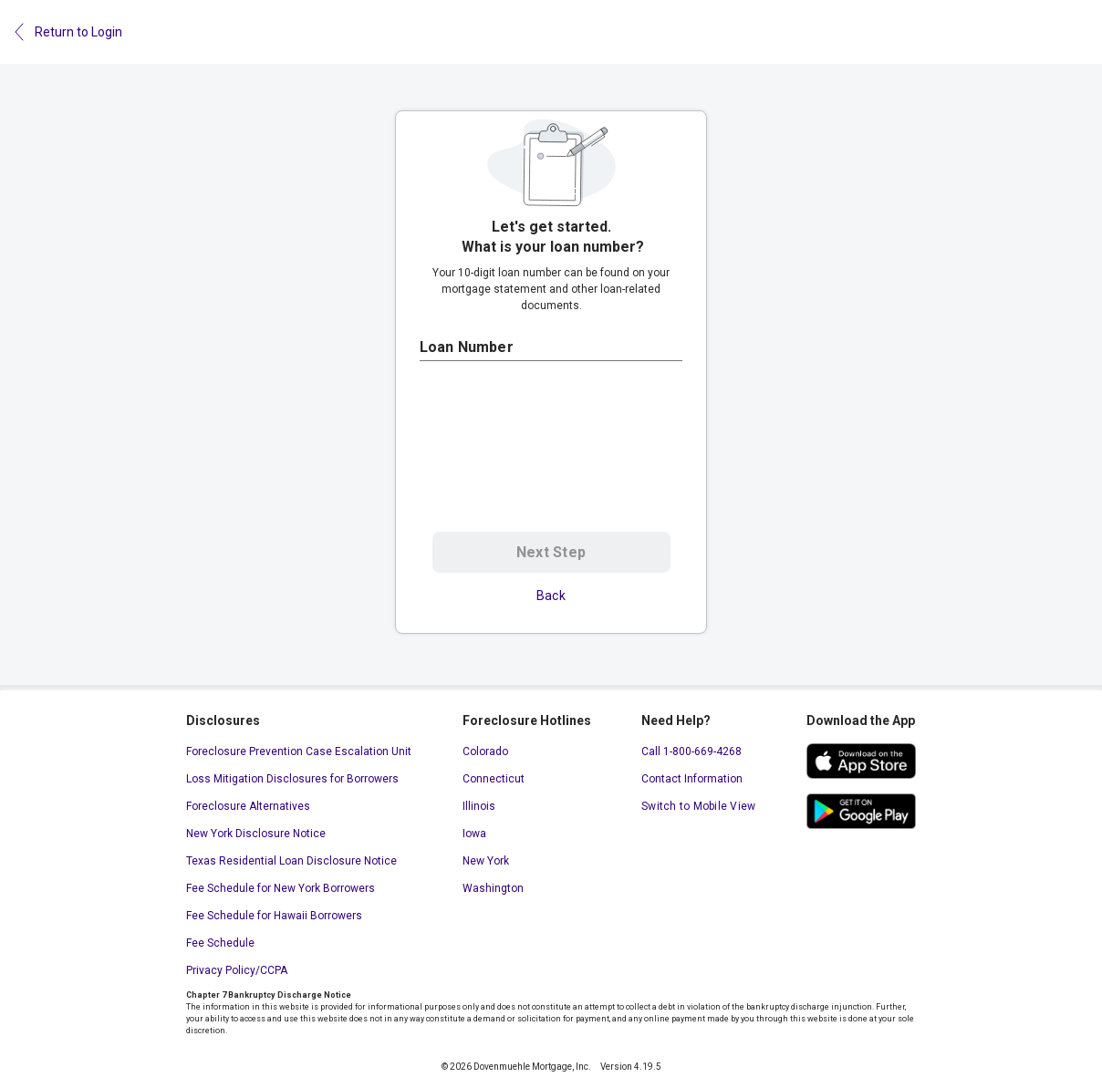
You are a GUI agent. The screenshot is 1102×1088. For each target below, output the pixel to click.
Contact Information (692, 778)
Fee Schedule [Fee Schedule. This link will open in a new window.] (220, 943)
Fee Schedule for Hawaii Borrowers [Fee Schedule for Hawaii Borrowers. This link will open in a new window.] (274, 915)
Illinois (479, 806)
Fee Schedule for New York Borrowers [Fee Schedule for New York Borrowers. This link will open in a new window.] (280, 888)
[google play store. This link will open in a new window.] (861, 811)
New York (486, 861)
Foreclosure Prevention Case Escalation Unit (298, 751)
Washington (493, 888)
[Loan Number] (551, 347)
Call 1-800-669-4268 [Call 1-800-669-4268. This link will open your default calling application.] (691, 751)
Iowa (474, 833)
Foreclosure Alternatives (248, 806)
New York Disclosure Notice (256, 833)
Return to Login (68, 32)
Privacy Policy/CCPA (236, 970)
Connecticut (494, 778)
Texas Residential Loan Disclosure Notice (291, 861)
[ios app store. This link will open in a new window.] (861, 761)
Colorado (485, 751)
